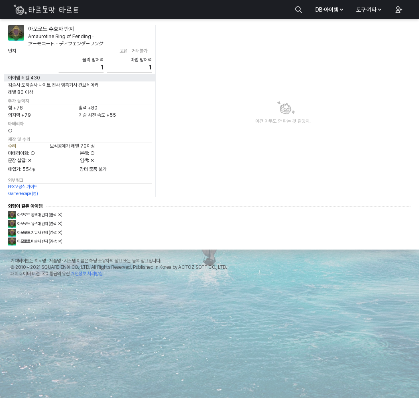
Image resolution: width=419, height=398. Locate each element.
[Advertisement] (209, 339)
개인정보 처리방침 (86, 273)
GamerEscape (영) (23, 193)
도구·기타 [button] (369, 9)
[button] (398, 9)
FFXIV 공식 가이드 (22, 186)
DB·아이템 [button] (330, 9)
